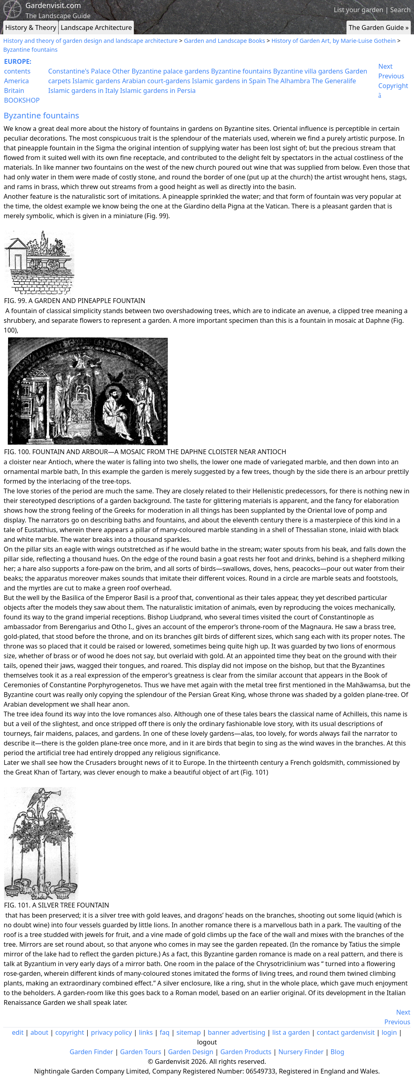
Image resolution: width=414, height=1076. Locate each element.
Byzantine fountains (30, 49)
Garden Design (190, 1051)
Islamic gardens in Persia (158, 90)
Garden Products (245, 1051)
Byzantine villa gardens (308, 71)
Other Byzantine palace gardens (160, 71)
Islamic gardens (96, 80)
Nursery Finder (300, 1051)
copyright (69, 1032)
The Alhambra (289, 80)
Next (385, 66)
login (389, 1032)
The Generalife (334, 80)
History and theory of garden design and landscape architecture (90, 40)
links (145, 1032)
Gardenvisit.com (53, 5)
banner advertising (236, 1032)
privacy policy (111, 1032)
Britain (14, 90)
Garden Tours (140, 1051)
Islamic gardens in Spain (229, 80)
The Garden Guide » (379, 27)
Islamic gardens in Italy (83, 90)
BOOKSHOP (22, 100)
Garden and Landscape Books (224, 40)
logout (207, 1042)
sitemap (188, 1032)
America (16, 80)
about (39, 1032)
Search (400, 9)
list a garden (291, 1032)
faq (164, 1032)
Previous (391, 76)
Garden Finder (91, 1051)
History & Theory (30, 27)
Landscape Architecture (96, 27)
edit (17, 1032)
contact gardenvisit (346, 1032)
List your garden (358, 9)
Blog (337, 1051)
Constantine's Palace (79, 71)
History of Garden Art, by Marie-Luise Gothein (333, 40)
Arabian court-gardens (156, 80)
